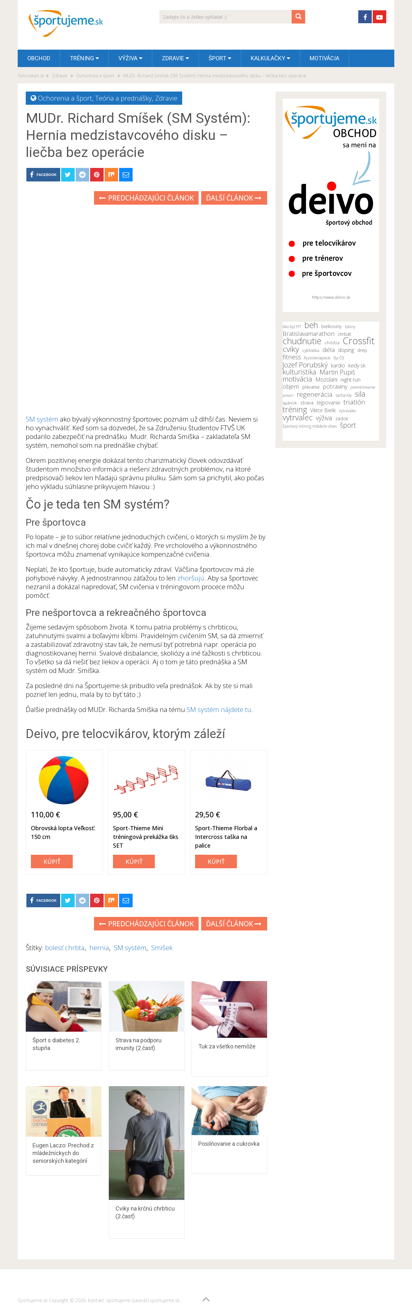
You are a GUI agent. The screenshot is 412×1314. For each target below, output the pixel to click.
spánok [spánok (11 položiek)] (290, 403)
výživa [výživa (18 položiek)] (324, 418)
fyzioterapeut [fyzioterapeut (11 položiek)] (317, 358)
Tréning (82, 58)
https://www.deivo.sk (331, 297)
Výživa (127, 58)
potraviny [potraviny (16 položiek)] (335, 386)
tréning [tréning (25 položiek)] (295, 409)
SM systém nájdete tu (219, 709)
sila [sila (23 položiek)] (360, 394)
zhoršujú (190, 577)
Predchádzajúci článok (146, 197)
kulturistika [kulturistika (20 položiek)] (299, 372)
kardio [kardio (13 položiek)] (338, 365)
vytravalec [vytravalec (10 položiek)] (347, 411)
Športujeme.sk (33, 1300)
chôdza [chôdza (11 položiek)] (332, 343)
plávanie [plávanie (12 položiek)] (311, 387)
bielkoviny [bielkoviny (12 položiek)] (331, 326)
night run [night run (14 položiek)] (350, 379)
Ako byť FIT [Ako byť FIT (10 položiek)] (292, 326)
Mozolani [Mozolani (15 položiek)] (326, 379)
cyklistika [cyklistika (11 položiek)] (310, 350)
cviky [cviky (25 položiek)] (291, 349)
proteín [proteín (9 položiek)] (288, 395)
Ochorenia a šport (65, 97)
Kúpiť (52, 861)
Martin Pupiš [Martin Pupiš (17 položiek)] (337, 372)
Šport (217, 58)
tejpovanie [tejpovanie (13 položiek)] (328, 402)
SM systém (42, 418)
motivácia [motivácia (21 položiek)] (297, 378)
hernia (99, 947)
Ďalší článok (233, 197)
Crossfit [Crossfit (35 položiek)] (359, 340)
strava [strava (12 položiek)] (307, 403)
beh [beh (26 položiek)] (311, 325)
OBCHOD (38, 58)
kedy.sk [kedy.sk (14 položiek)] (357, 365)
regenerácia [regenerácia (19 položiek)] (314, 394)
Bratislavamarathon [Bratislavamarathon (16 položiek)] (308, 333)
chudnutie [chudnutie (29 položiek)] (302, 341)
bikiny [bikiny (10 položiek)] (350, 326)
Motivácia (324, 58)
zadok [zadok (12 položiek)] (341, 418)
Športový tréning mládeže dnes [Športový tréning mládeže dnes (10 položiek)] (310, 426)
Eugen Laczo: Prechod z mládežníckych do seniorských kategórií (63, 1153)
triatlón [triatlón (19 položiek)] (354, 402)
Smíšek (162, 947)
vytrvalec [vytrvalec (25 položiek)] (298, 417)
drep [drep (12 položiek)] (362, 350)
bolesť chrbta (65, 947)
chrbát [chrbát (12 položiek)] (344, 334)
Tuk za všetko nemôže (227, 1046)
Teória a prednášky (123, 97)
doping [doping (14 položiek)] (346, 350)
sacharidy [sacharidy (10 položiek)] (344, 395)
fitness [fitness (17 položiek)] (292, 357)
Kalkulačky (268, 58)
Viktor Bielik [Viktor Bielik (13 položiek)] (323, 410)
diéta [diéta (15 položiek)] (329, 349)
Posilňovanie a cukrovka (228, 1143)
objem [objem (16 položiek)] (291, 386)
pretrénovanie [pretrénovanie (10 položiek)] (363, 387)
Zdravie (173, 58)
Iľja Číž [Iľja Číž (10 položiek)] (338, 358)
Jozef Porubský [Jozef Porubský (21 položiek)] (305, 364)
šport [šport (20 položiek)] (348, 425)
